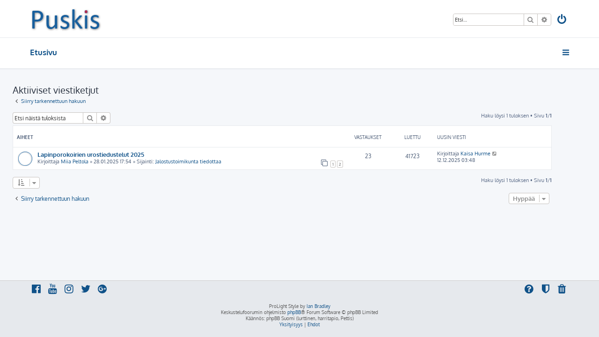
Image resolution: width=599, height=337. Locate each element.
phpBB (294, 312)
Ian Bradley (318, 306)
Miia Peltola (92, 161)
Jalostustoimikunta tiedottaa (206, 161)
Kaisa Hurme (493, 153)
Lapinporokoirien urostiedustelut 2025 (108, 154)
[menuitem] (562, 20)
